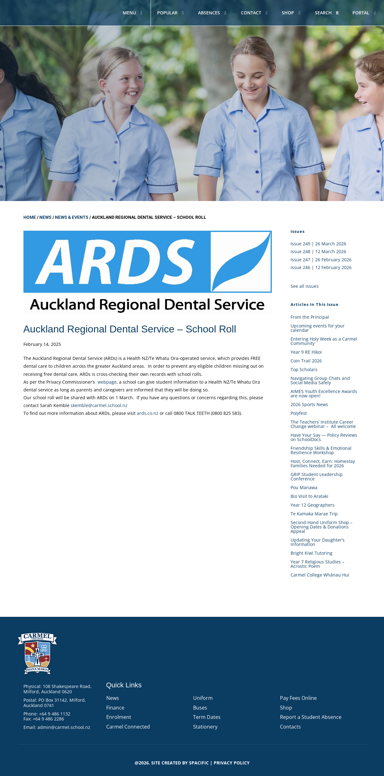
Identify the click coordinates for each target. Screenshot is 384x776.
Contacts (290, 726)
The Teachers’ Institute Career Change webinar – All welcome (323, 424)
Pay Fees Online (298, 698)
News (45, 217)
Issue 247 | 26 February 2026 (321, 260)
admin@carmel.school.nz (63, 727)
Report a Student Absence (311, 717)
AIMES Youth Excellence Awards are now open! (324, 393)
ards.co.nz (147, 413)
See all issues (305, 286)
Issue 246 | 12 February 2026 (321, 267)
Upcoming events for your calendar (318, 328)
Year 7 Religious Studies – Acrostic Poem (317, 564)
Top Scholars (304, 369)
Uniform (203, 698)
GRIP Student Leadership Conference (317, 476)
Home (29, 217)
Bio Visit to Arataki (309, 496)
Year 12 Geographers (313, 505)
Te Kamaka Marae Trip (314, 514)
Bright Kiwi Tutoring (311, 553)
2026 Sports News (309, 404)
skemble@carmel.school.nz (99, 405)
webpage (107, 382)
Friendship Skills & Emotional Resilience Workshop (321, 450)
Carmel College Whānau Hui (320, 575)
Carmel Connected (128, 726)
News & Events (71, 217)
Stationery (205, 726)
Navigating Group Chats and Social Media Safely (320, 380)
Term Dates (207, 717)
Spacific (199, 763)
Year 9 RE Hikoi (306, 352)
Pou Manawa (304, 487)
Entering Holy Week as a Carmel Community (324, 341)
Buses (200, 707)
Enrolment (118, 717)
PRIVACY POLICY (232, 763)
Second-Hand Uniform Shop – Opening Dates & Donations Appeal (321, 526)
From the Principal (310, 317)
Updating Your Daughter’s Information (318, 542)
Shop (286, 707)
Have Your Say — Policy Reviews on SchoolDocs (324, 437)
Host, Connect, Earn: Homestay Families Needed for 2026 (323, 463)
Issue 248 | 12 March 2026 (318, 251)
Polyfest (299, 413)
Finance (115, 707)
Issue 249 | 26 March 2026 (318, 244)
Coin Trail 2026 (306, 361)
